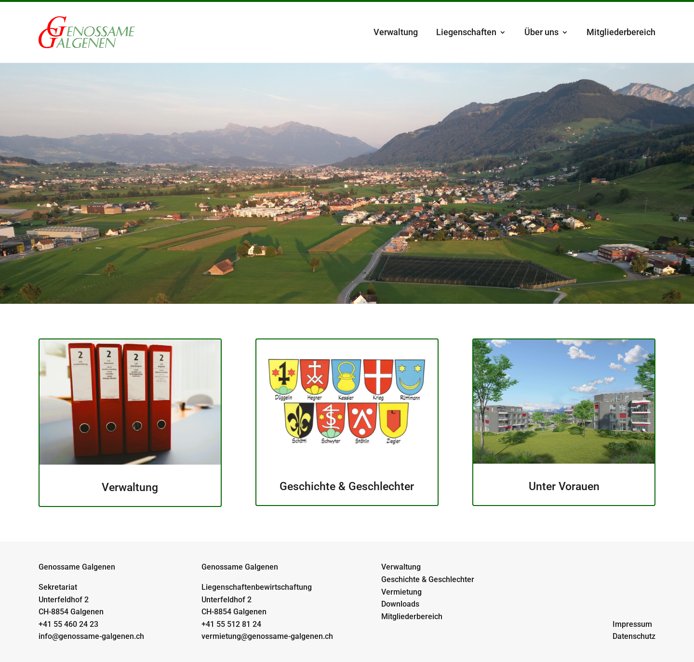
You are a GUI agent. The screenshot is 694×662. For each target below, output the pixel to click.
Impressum (632, 624)
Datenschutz (634, 636)
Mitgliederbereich (621, 32)
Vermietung (401, 592)
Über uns (541, 32)
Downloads (400, 604)
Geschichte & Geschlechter (427, 579)
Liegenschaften (466, 32)
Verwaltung (396, 32)
